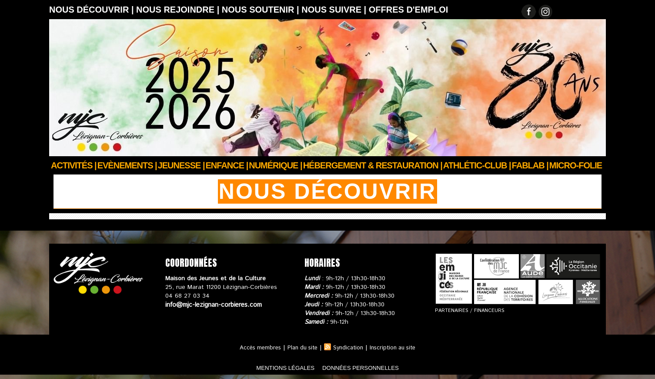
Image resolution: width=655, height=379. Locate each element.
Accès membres (255, 347)
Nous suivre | (335, 9)
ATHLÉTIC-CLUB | (477, 165)
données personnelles (372, 367)
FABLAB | (530, 165)
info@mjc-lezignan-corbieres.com (211, 304)
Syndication (349, 347)
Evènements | (127, 165)
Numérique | (275, 165)
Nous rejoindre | (179, 9)
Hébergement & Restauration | (372, 165)
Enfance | (227, 165)
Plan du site (300, 347)
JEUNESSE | (181, 165)
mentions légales (273, 367)
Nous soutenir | (261, 9)
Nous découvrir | (92, 9)
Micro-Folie (575, 165)
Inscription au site (397, 347)
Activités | (74, 165)
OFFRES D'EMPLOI (408, 9)
